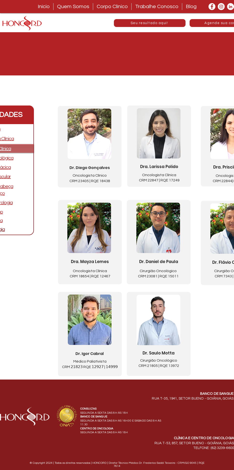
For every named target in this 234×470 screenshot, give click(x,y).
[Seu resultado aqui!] (150, 23)
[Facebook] (211, 6)
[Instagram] (221, 6)
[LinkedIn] (230, 6)
